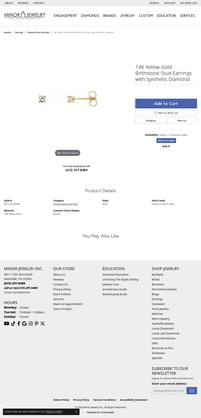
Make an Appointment (68, 304)
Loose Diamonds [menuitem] (163, 328)
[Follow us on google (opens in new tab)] (24, 323)
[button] (154, 3)
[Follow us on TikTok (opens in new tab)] (13, 323)
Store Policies (62, 294)
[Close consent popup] (76, 412)
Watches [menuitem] (157, 314)
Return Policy (61, 400)
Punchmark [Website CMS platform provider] (107, 412)
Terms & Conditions (104, 400)
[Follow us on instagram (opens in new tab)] (31, 323)
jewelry (7, 32)
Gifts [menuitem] (155, 343)
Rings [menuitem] (155, 294)
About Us (59, 274)
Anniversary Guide (114, 289)
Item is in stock (166, 140)
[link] (8, 3)
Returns (182, 120)
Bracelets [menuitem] (158, 284)
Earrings (19, 32)
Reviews (58, 279)
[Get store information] (17, 292)
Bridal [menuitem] (156, 279)
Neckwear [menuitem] (158, 304)
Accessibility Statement (133, 400)
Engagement (65, 15)
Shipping (151, 120)
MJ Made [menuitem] (157, 274)
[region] (68, 99)
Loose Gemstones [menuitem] (163, 338)
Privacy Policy (62, 289)
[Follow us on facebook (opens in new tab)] (18, 323)
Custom (146, 15)
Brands (109, 15)
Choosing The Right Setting (120, 279)
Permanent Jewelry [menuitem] (164, 289)
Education (166, 15)
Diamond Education (115, 274)
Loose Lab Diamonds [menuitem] (165, 333)
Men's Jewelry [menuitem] (161, 319)
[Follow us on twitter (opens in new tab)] (42, 323)
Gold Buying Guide (114, 294)
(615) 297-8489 (76, 170)
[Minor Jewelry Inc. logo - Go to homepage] (25, 15)
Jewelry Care (110, 284)
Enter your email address (169, 383)
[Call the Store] (14, 283)
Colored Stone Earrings (38, 32)
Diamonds (90, 15)
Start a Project (62, 309)
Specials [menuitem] (157, 358)
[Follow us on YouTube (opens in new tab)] (6, 323)
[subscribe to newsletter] (191, 390)
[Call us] (21, 288)
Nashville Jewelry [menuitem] (163, 323)
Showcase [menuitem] (158, 353)
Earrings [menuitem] (157, 299)
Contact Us (60, 284)
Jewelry (127, 15)
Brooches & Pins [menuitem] (162, 348)
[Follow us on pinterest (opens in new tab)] (36, 323)
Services (187, 15)
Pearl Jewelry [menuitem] (160, 309)
